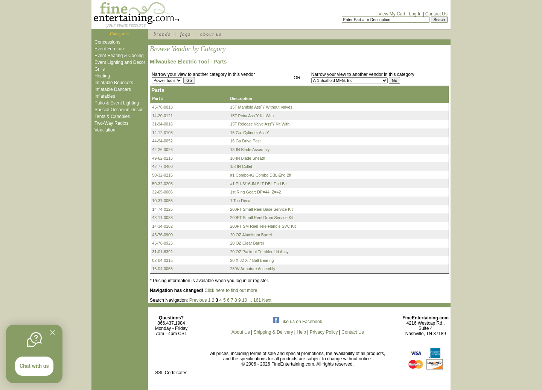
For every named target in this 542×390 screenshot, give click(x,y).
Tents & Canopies (112, 116)
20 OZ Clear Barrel (246, 243)
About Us (240, 332)
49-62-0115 (162, 158)
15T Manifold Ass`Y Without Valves (261, 107)
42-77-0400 (162, 166)
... (250, 300)
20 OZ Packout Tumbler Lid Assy (259, 251)
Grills (99, 69)
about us (211, 34)
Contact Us (436, 14)
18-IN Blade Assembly (249, 149)
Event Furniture (109, 48)
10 (244, 300)
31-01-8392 (162, 251)
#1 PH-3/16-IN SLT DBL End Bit (258, 183)
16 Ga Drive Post (245, 141)
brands (162, 34)
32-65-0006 (162, 192)
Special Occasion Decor (118, 109)
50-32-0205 (162, 183)
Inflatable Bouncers (113, 82)
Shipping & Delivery (273, 332)
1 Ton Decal (240, 200)
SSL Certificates (171, 372)
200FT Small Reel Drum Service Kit (261, 217)
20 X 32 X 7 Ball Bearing (252, 260)
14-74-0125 (162, 209)
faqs (185, 34)
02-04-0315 (162, 260)
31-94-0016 (162, 124)
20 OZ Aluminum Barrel (251, 235)
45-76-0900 (162, 235)
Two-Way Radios (111, 123)
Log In (415, 14)
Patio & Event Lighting (116, 103)
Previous (198, 300)
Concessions (107, 42)
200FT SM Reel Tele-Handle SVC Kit (262, 226)
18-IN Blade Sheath (247, 158)
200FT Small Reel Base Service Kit (261, 209)
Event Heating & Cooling (119, 55)
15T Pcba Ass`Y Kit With (252, 115)
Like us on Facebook (297, 321)
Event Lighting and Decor (119, 62)
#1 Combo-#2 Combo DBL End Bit (260, 175)
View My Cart (392, 14)
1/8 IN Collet (241, 166)
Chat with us (34, 366)
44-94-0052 (162, 141)
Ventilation (104, 130)
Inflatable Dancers (112, 89)
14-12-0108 (162, 132)
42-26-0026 (162, 149)
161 (257, 300)
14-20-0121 (162, 115)
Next (266, 300)
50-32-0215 (162, 175)
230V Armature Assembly (252, 268)
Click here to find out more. (231, 290)
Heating (102, 76)
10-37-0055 (162, 200)
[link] (171, 356)
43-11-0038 (162, 217)
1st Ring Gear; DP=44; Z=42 (255, 192)
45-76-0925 (162, 243)
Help (301, 332)
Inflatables (104, 96)
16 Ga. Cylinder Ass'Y (249, 132)
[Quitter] (52, 332)
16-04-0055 (162, 268)
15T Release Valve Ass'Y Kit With (259, 124)
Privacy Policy (324, 332)
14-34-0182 (162, 226)
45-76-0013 (162, 107)
